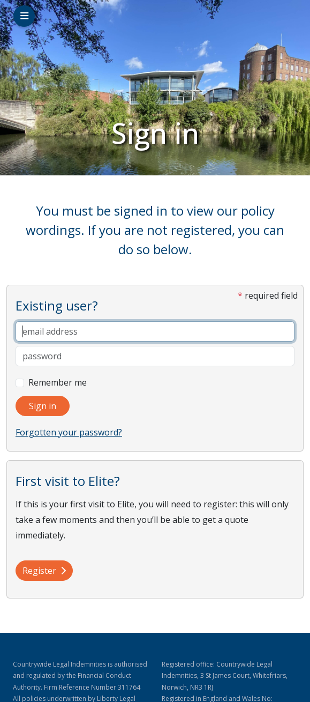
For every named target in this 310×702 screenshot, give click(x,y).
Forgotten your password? (69, 432)
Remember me (57, 382)
